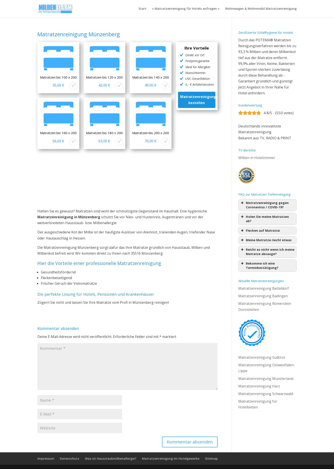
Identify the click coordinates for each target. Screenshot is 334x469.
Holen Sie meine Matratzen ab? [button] (264, 219)
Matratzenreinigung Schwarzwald (265, 393)
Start (142, 9)
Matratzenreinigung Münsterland (265, 378)
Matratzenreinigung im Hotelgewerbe (170, 458)
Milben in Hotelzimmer (256, 157)
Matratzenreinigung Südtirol (261, 357)
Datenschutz (69, 458)
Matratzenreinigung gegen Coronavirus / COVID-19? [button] (264, 205)
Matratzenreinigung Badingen (263, 296)
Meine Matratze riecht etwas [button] (266, 240)
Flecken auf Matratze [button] (260, 230)
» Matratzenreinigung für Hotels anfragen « (185, 9)
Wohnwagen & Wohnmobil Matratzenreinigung (261, 9)
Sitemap (211, 458)
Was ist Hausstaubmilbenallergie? (110, 458)
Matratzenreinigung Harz (259, 386)
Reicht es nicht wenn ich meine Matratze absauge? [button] (267, 251)
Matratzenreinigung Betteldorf (263, 288)
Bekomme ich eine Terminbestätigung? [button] (259, 265)
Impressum (45, 458)
